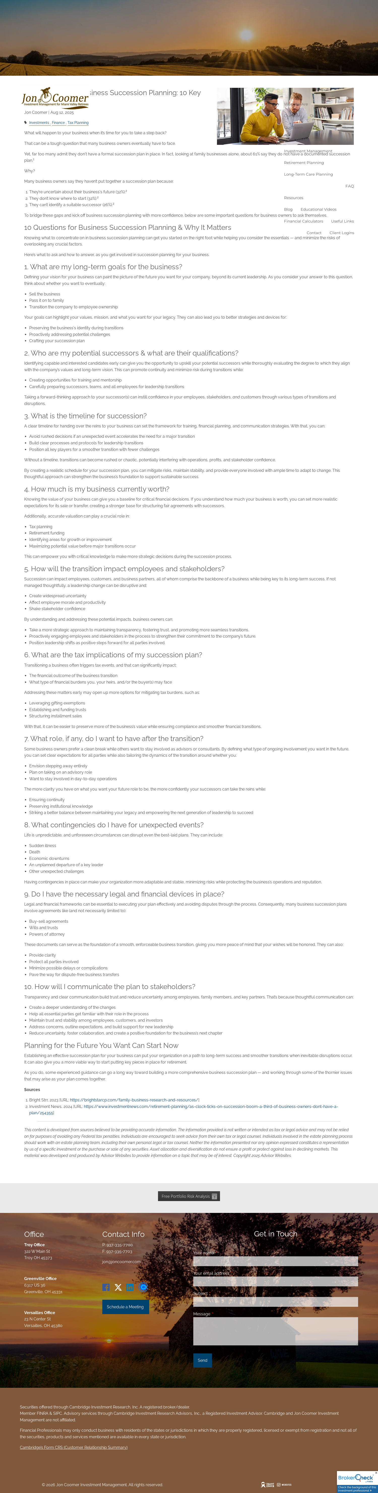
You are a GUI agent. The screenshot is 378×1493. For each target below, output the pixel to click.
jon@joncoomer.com (121, 1261)
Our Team (293, 127)
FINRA (42, 1413)
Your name (223, 1253)
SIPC (57, 1413)
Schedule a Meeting (126, 1307)
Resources (293, 197)
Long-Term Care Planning (308, 174)
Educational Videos (318, 209)
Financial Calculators (303, 221)
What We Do (296, 139)
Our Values (320, 115)
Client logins (342, 232)
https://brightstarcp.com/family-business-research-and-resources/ (134, 1100)
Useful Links (342, 221)
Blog (288, 209)
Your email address (230, 1273)
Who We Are (296, 104)
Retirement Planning (304, 162)
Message (221, 1314)
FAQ (349, 186)
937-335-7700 (120, 1244)
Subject (219, 1293)
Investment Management (308, 151)
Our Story (293, 115)
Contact (314, 232)
